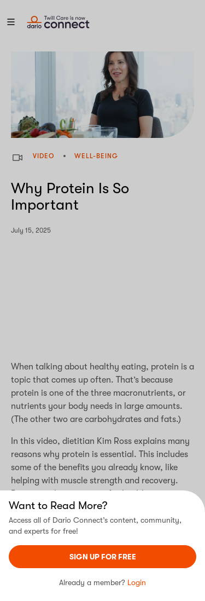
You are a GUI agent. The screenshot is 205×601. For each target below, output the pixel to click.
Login (136, 582)
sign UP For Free (102, 556)
